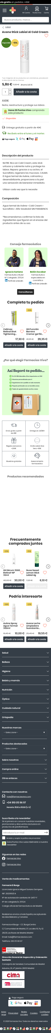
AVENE (5, 100)
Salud (5, 653)
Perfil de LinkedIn (15, 281)
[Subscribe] (46, 832)
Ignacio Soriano (14, 272)
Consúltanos (25, 292)
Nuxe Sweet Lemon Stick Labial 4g (32, 572)
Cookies (34, 1013)
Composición (10, 198)
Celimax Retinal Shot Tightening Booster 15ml (10, 331)
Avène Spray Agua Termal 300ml (10, 625)
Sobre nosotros (10, 760)
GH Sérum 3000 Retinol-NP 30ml (11, 572)
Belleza (6, 662)
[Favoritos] (37, 10)
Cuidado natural (11, 708)
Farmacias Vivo (14, 858)
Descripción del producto (17, 156)
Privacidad (13, 1013)
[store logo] (12, 10)
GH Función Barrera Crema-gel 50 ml (34, 331)
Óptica (6, 699)
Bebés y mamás (11, 680)
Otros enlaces (9, 778)
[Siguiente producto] (48, 325)
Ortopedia (7, 717)
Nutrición (7, 690)
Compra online (10, 769)
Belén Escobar (38, 272)
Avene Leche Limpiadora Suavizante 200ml (33, 626)
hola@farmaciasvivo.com (19, 797)
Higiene (6, 671)
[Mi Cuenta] (26, 10)
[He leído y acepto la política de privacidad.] (3, 837)
